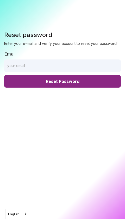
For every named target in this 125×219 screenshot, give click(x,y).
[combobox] (17, 214)
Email (10, 54)
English (14, 214)
